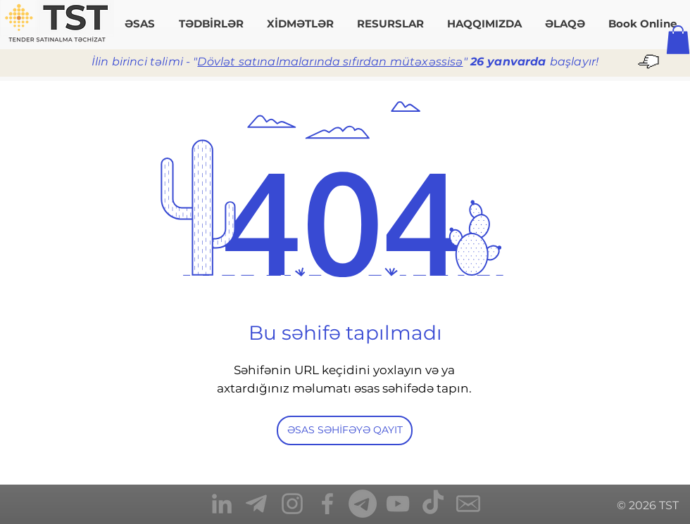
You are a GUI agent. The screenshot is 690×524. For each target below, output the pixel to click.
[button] (678, 39)
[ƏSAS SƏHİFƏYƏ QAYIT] (345, 430)
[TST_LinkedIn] (222, 504)
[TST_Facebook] (327, 504)
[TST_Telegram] (257, 504)
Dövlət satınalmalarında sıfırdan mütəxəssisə (330, 61)
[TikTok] (433, 504)
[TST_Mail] (468, 504)
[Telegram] (363, 504)
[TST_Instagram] (292, 504)
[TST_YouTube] (398, 504)
